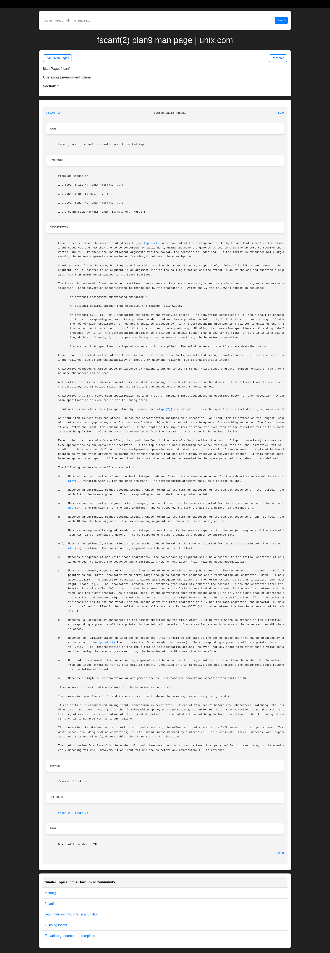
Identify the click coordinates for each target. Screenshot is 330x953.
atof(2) (74, 481)
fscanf (49, 904)
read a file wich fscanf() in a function (71, 914)
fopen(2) (150, 243)
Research (278, 58)
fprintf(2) (106, 642)
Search (281, 20)
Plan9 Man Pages (57, 58)
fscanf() (50, 893)
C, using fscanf (56, 925)
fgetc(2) (81, 813)
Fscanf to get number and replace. (70, 936)
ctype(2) (164, 409)
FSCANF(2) (53, 113)
